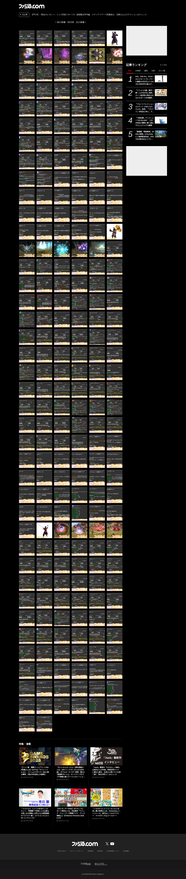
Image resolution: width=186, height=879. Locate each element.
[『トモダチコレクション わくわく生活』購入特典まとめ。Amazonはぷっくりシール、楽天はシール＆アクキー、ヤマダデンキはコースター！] (106, 797)
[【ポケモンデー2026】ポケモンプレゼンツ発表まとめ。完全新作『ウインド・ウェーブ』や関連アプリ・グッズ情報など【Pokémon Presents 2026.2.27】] (71, 797)
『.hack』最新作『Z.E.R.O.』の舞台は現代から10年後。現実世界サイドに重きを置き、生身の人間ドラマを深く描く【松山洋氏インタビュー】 (106, 770)
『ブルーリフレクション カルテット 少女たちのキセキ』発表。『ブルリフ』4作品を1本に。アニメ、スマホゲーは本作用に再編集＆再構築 (144, 108)
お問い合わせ (61, 851)
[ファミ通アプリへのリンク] (86, 864)
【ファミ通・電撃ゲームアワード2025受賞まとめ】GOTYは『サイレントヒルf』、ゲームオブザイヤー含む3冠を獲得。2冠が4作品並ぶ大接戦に (35, 770)
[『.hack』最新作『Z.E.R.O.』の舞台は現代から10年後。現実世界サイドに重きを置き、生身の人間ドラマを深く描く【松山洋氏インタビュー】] (106, 756)
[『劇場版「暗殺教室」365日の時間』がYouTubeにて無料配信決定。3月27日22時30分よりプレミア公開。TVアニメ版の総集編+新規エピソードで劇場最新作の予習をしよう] (161, 133)
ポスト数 (161, 71)
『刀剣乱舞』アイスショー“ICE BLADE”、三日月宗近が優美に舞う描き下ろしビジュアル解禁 (144, 121)
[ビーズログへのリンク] (101, 864)
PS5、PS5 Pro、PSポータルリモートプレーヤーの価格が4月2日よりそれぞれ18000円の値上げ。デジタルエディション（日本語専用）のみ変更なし (144, 80)
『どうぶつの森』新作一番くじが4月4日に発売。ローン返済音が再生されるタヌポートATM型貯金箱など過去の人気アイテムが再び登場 (144, 94)
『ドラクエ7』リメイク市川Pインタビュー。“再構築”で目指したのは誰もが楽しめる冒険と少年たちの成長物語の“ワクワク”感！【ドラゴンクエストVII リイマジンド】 (35, 813)
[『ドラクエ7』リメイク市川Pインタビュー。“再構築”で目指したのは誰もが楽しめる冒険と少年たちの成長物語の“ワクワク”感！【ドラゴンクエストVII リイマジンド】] (35, 797)
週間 (146, 71)
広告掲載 (126, 851)
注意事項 (100, 851)
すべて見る (163, 65)
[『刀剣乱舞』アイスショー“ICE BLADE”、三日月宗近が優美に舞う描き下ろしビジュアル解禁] (161, 120)
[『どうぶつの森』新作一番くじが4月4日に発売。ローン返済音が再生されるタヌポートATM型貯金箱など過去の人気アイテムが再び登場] (161, 92)
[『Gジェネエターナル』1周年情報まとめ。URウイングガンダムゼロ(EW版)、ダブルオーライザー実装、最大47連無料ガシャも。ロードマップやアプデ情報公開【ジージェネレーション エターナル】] (71, 756)
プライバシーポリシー (77, 851)
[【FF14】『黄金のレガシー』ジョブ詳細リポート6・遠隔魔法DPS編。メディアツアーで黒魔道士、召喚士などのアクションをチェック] (27, 38)
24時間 (137, 71)
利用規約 (90, 851)
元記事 (24, 15)
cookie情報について (113, 851)
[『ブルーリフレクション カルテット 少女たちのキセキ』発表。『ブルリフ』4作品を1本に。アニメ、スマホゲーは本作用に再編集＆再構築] (161, 106)
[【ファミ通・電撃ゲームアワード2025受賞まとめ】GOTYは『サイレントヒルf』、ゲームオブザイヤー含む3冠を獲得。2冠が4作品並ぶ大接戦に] (35, 756)
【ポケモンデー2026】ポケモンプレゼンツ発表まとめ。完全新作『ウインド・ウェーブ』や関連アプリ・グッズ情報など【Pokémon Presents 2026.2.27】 (71, 813)
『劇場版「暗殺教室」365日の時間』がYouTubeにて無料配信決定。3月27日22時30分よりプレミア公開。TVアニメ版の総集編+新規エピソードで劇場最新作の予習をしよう (144, 135)
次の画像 (80, 22)
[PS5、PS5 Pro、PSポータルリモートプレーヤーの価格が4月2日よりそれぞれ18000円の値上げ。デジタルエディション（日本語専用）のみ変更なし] (161, 78)
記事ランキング (136, 64)
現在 (129, 71)
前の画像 (61, 22)
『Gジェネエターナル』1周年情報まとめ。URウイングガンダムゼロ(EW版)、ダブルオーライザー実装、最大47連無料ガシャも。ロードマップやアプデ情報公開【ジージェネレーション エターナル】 (71, 772)
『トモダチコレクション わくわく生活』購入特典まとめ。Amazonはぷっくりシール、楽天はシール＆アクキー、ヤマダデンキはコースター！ (106, 812)
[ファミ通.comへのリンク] (31, 6)
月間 (153, 71)
